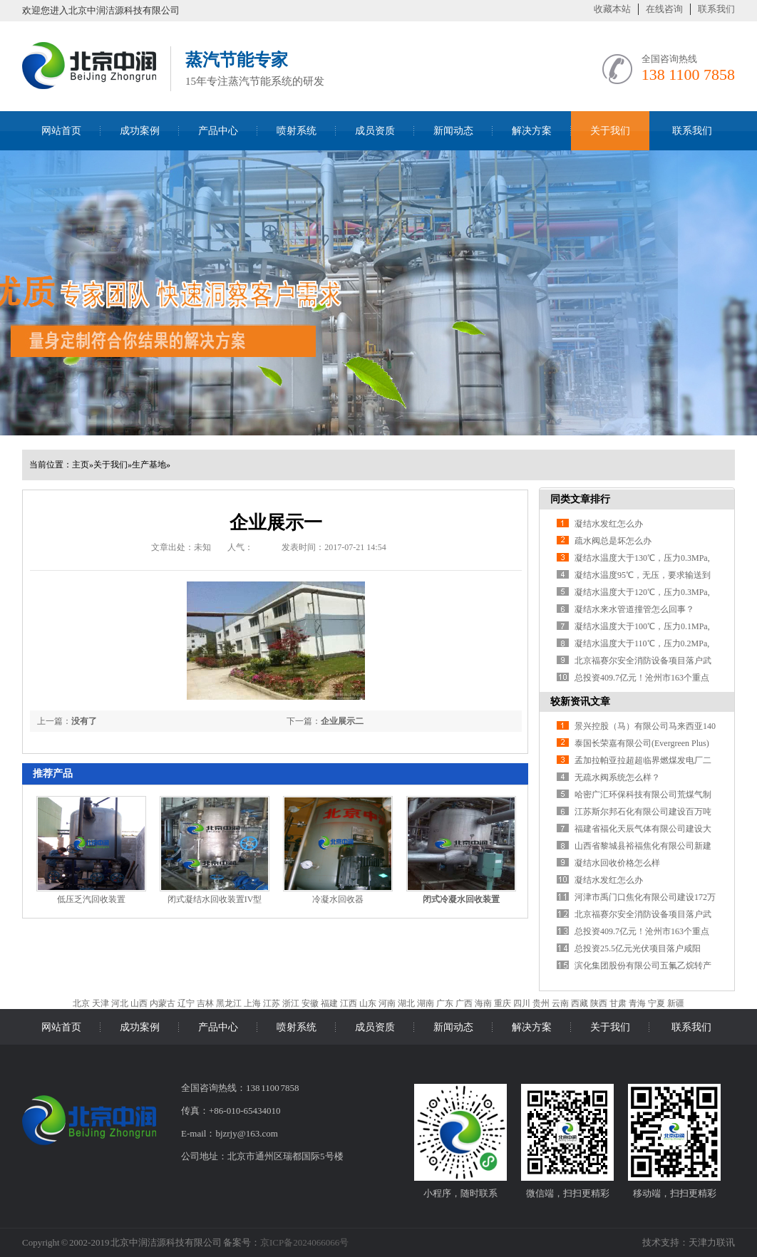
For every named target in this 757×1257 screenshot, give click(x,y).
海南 (483, 1003)
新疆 (675, 1003)
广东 (444, 1003)
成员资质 (375, 130)
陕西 (598, 1003)
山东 (367, 1003)
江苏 (271, 1003)
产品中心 (218, 130)
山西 (139, 1003)
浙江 (290, 1003)
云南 (560, 1003)
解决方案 (532, 130)
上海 (252, 1003)
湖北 (406, 1003)
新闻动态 (453, 130)
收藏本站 (612, 9)
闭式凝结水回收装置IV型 (215, 899)
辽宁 (186, 1003)
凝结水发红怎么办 (609, 524)
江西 (348, 1003)
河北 (119, 1003)
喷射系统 (296, 130)
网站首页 (61, 130)
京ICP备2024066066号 (304, 1242)
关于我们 (610, 130)
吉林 (205, 1003)
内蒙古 (162, 1003)
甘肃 (618, 1003)
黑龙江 (229, 1003)
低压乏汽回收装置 (91, 899)
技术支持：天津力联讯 (688, 1242)
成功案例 (140, 130)
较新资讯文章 (580, 701)
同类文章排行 (580, 499)
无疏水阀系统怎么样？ (617, 777)
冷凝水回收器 (338, 899)
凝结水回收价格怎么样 (617, 863)
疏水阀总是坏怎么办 (613, 541)
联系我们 (716, 9)
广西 (464, 1003)
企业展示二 (342, 721)
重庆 (502, 1003)
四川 (521, 1003)
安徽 (310, 1003)
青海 (637, 1003)
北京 (81, 1003)
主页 (80, 465)
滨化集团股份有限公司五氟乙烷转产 (643, 966)
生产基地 (149, 465)
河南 (387, 1003)
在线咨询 (664, 9)
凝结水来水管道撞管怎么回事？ (634, 609)
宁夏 (656, 1003)
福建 (329, 1003)
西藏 (579, 1003)
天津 (100, 1003)
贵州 (541, 1003)
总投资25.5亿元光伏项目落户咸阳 (638, 948)
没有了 (84, 721)
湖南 (425, 1003)
